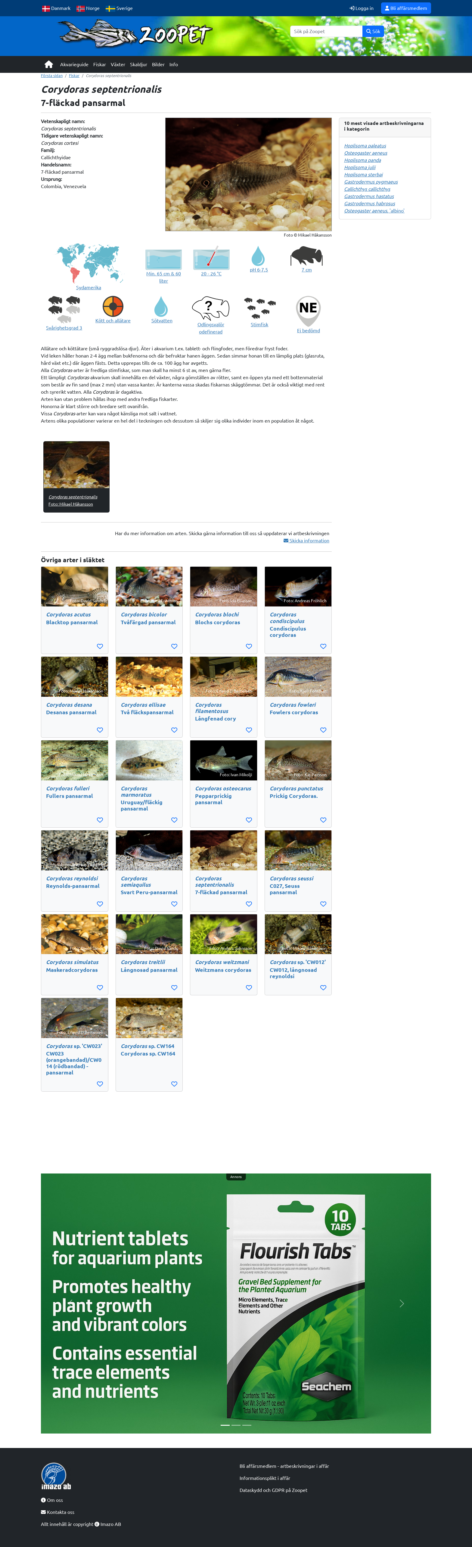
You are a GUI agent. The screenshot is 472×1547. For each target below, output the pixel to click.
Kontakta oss (57, 1512)
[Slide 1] (225, 1425)
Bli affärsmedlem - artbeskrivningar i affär (284, 1466)
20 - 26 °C (211, 273)
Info (173, 64)
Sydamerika (88, 287)
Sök (373, 31)
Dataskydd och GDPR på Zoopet (273, 1490)
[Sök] (326, 31)
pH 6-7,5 (259, 269)
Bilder (158, 64)
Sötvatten (161, 320)
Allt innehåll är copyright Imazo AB (81, 1524)
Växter (118, 64)
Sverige (119, 8)
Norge (88, 8)
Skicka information (306, 540)
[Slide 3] (246, 1425)
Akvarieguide (74, 64)
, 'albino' (374, 210)
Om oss (52, 1500)
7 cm (307, 269)
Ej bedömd (308, 330)
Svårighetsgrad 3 (64, 327)
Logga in (361, 8)
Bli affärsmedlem (406, 8)
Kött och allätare (113, 320)
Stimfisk (259, 324)
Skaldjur (138, 64)
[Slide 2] (236, 1425)
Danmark (56, 8)
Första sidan (52, 75)
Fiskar (99, 64)
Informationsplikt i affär (265, 1478)
